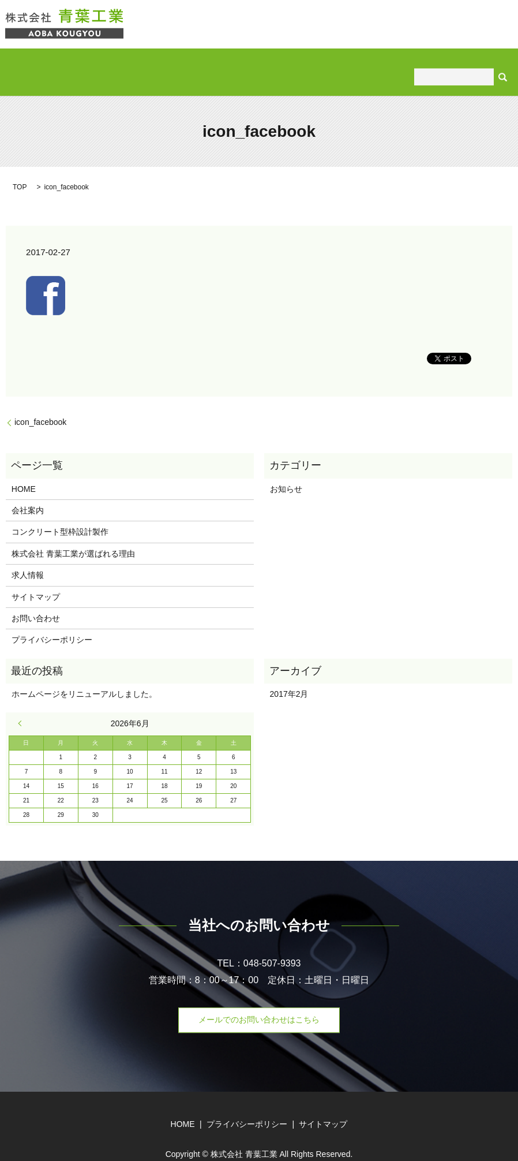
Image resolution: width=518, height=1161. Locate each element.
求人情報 (402, 62)
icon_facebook (40, 403)
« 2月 (22, 705)
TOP (20, 169)
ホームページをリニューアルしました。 (84, 675)
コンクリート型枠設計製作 (175, 62)
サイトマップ (36, 578)
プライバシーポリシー (52, 621)
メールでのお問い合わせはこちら (259, 1001)
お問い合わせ (462, 62)
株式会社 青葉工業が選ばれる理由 (305, 62)
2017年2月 (289, 675)
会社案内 (92, 62)
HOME (44, 62)
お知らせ (286, 470)
